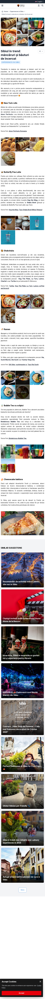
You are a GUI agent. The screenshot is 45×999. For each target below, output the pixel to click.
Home (6, 11)
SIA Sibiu (12, 365)
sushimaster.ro (21, 365)
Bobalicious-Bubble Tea (17, 438)
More (22, 890)
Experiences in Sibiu (17, 11)
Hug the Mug (13, 210)
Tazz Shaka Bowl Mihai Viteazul (30, 210)
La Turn (29, 286)
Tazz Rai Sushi (33, 365)
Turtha (11, 286)
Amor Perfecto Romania (18, 131)
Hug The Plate (20, 286)
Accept (21, 993)
